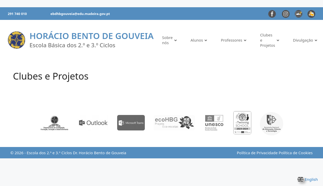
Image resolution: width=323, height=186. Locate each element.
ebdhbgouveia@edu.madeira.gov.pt (80, 13)
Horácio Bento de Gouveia (91, 36)
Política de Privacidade (257, 152)
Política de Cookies (296, 152)
